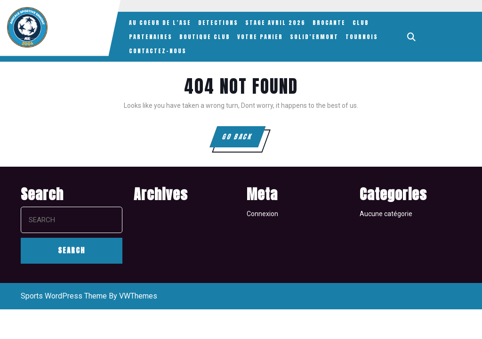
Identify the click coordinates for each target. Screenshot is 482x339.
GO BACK (243, 139)
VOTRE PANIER (260, 36)
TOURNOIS (361, 36)
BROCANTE (329, 22)
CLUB (361, 22)
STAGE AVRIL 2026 (275, 22)
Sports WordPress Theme (64, 295)
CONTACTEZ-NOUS (157, 51)
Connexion (262, 214)
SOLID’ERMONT (314, 36)
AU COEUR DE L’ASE (160, 22)
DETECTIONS (218, 22)
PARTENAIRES (150, 36)
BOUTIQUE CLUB (204, 36)
